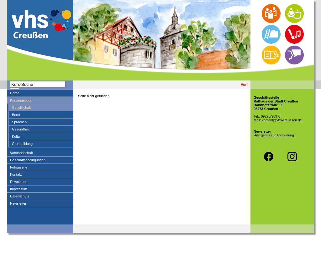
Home (14, 93)
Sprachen (19, 122)
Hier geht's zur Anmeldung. (274, 135)
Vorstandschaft (21, 153)
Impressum (18, 189)
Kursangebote (21, 100)
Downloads (18, 182)
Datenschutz (19, 196)
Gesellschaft (21, 107)
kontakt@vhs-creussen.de (282, 120)
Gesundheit (20, 129)
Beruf (16, 115)
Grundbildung (22, 144)
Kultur (16, 136)
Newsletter (18, 203)
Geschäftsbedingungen (27, 160)
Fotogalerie (18, 167)
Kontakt (16, 174)
